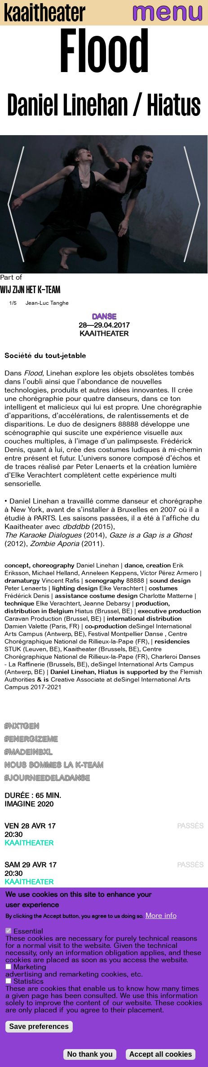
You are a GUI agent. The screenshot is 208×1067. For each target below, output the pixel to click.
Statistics (28, 982)
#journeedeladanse (47, 778)
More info (161, 917)
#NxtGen (21, 726)
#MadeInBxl (28, 752)
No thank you (89, 1055)
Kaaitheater (104, 333)
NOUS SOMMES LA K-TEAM (53, 765)
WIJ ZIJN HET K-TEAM (30, 291)
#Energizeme (31, 739)
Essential (28, 932)
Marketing (29, 968)
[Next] (195, 204)
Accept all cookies (160, 1055)
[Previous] (13, 204)
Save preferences (39, 1028)
